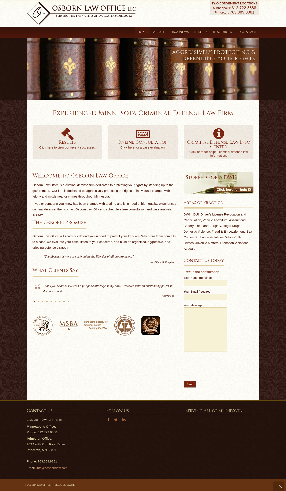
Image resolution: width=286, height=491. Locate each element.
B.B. (68, 303)
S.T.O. (47, 303)
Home (142, 32)
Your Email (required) (205, 294)
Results (201, 32)
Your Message (205, 318)
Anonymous (34, 303)
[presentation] (216, 369)
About (159, 32)
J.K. (51, 303)
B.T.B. (42, 303)
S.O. (38, 303)
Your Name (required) (205, 281)
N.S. (59, 303)
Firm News (179, 32)
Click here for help (234, 189)
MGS (55, 303)
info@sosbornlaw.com (51, 468)
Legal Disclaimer (65, 485)
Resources (224, 32)
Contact (248, 32)
